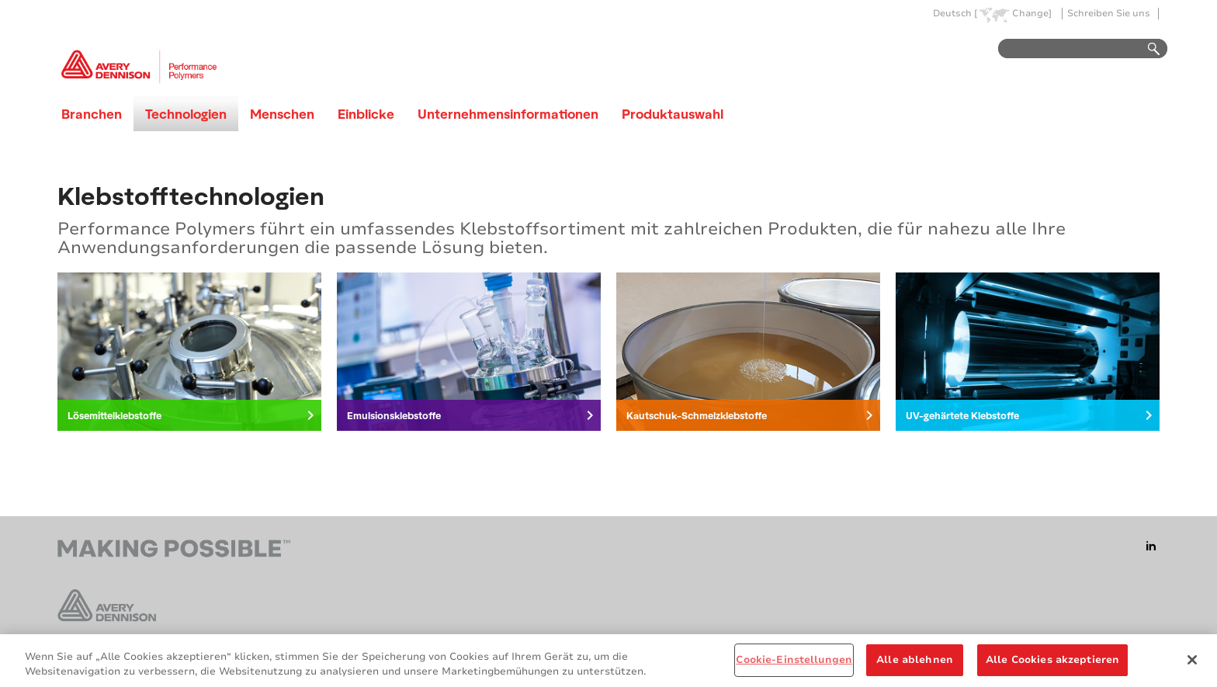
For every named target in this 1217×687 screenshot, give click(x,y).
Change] (1032, 13)
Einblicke (366, 114)
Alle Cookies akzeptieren (1052, 664)
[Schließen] (1192, 664)
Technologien (186, 114)
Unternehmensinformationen (508, 114)
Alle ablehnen (914, 664)
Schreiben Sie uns (1108, 13)
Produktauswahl (672, 114)
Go (1146, 49)
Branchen (91, 114)
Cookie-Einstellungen (794, 664)
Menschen (282, 114)
